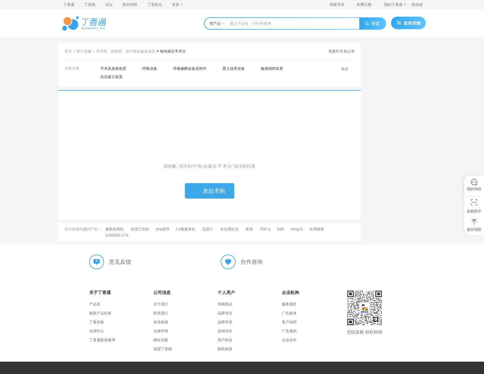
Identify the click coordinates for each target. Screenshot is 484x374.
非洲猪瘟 (316, 229)
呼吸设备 (149, 68)
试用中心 (96, 331)
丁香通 (68, 4)
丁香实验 (96, 322)
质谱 (249, 229)
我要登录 (337, 4)
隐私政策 (225, 349)
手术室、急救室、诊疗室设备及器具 (125, 51)
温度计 (207, 229)
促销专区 (225, 331)
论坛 (109, 4)
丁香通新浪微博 (102, 340)
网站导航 (160, 340)
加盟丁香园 (162, 349)
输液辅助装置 (272, 68)
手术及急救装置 (113, 68)
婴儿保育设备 (234, 68)
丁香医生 (154, 4)
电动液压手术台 (173, 51)
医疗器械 (84, 51)
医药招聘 (130, 4)
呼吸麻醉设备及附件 (190, 68)
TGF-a (265, 229)
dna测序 (162, 229)
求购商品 (225, 304)
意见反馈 (120, 262)
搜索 (372, 23)
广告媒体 (289, 313)
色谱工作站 (140, 229)
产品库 (94, 304)
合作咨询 (251, 262)
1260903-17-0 (116, 235)
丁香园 (89, 4)
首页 (68, 51)
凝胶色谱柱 (114, 229)
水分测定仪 (229, 229)
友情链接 (160, 322)
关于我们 (160, 304)
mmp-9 (296, 229)
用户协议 (225, 340)
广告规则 (289, 331)
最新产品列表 (100, 313)
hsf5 (280, 229)
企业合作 (289, 340)
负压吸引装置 (111, 77)
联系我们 (160, 313)
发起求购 (209, 191)
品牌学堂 (225, 322)
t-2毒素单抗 (185, 229)
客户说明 (289, 322)
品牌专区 (225, 313)
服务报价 (289, 304)
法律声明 (160, 331)
